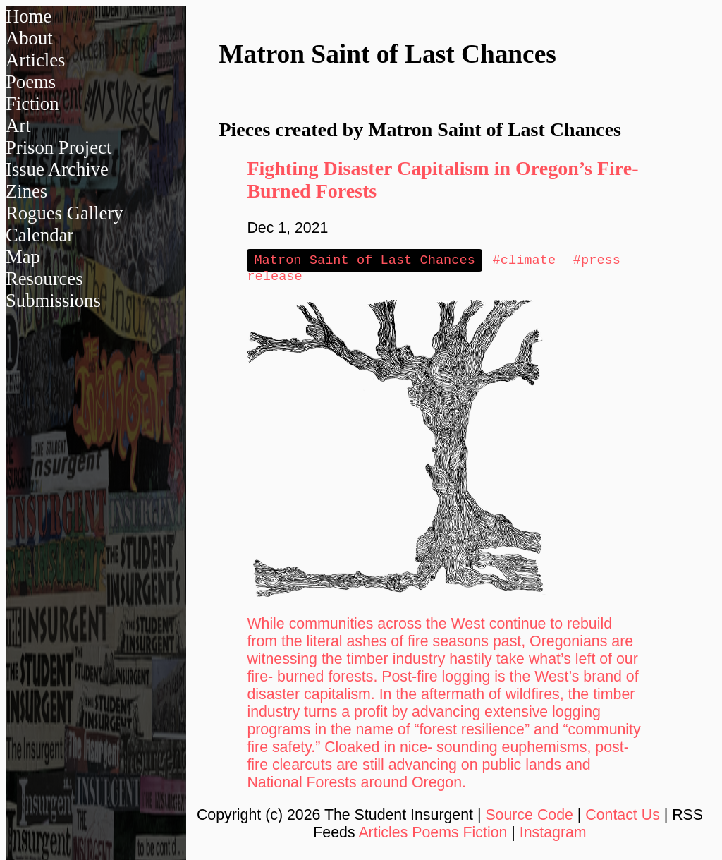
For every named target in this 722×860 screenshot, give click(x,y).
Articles (35, 60)
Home (28, 16)
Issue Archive (57, 169)
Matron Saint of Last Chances (364, 260)
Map (23, 256)
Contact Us (622, 817)
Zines (26, 191)
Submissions (53, 300)
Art (18, 125)
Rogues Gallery (64, 213)
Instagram (553, 835)
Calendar (39, 235)
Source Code (529, 817)
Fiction (32, 103)
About (29, 38)
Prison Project (58, 147)
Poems (31, 81)
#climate (524, 260)
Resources (44, 278)
